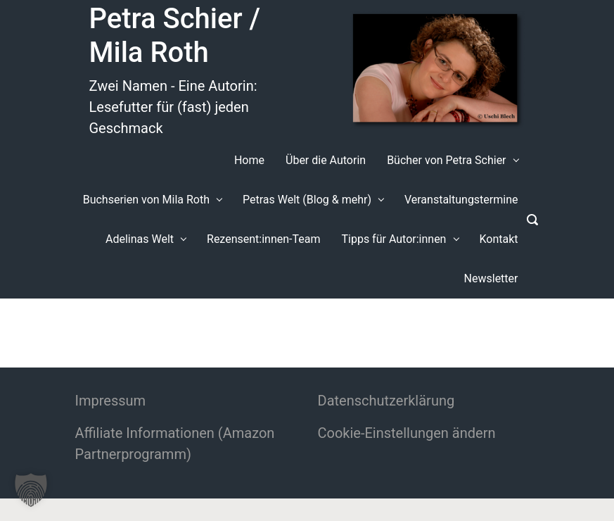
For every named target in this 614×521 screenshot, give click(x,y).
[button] (31, 490)
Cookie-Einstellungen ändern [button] (407, 433)
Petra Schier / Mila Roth (175, 35)
